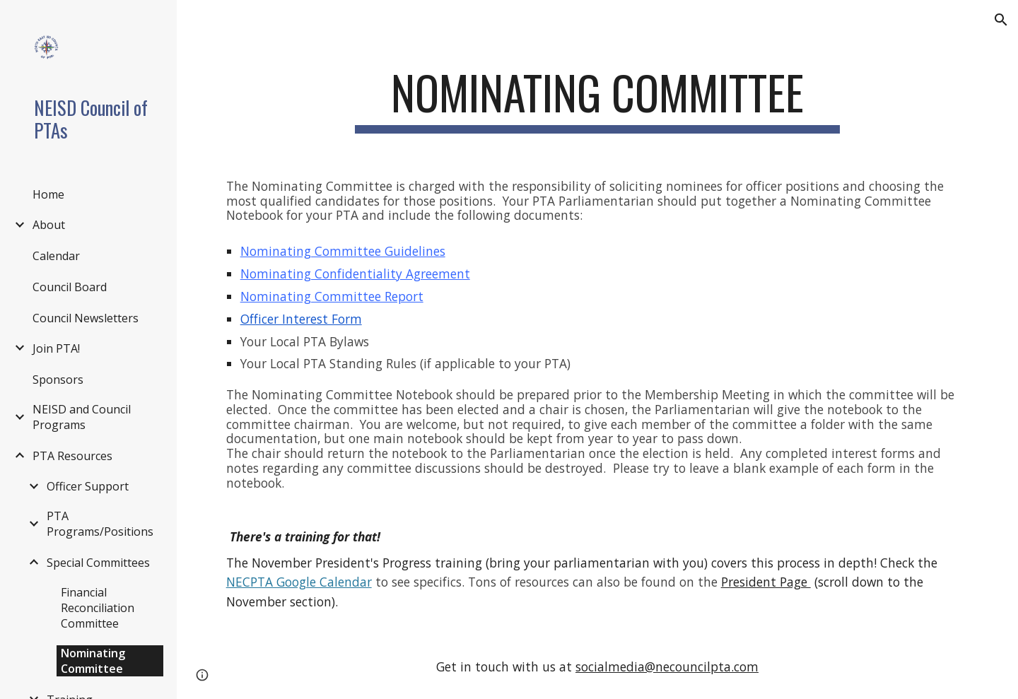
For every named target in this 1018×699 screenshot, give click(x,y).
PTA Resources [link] (72, 456)
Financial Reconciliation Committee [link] (97, 608)
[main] (597, 99)
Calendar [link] (56, 256)
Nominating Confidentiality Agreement (355, 273)
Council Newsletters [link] (86, 318)
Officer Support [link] (88, 486)
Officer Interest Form (301, 318)
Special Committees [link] (98, 562)
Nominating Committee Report (331, 296)
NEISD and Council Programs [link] (82, 417)
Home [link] (48, 194)
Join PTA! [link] (56, 348)
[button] (1001, 20)
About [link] (49, 225)
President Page (766, 581)
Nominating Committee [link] (93, 660)
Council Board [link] (70, 287)
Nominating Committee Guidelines (342, 250)
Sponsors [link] (58, 379)
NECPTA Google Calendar (299, 581)
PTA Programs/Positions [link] (100, 523)
